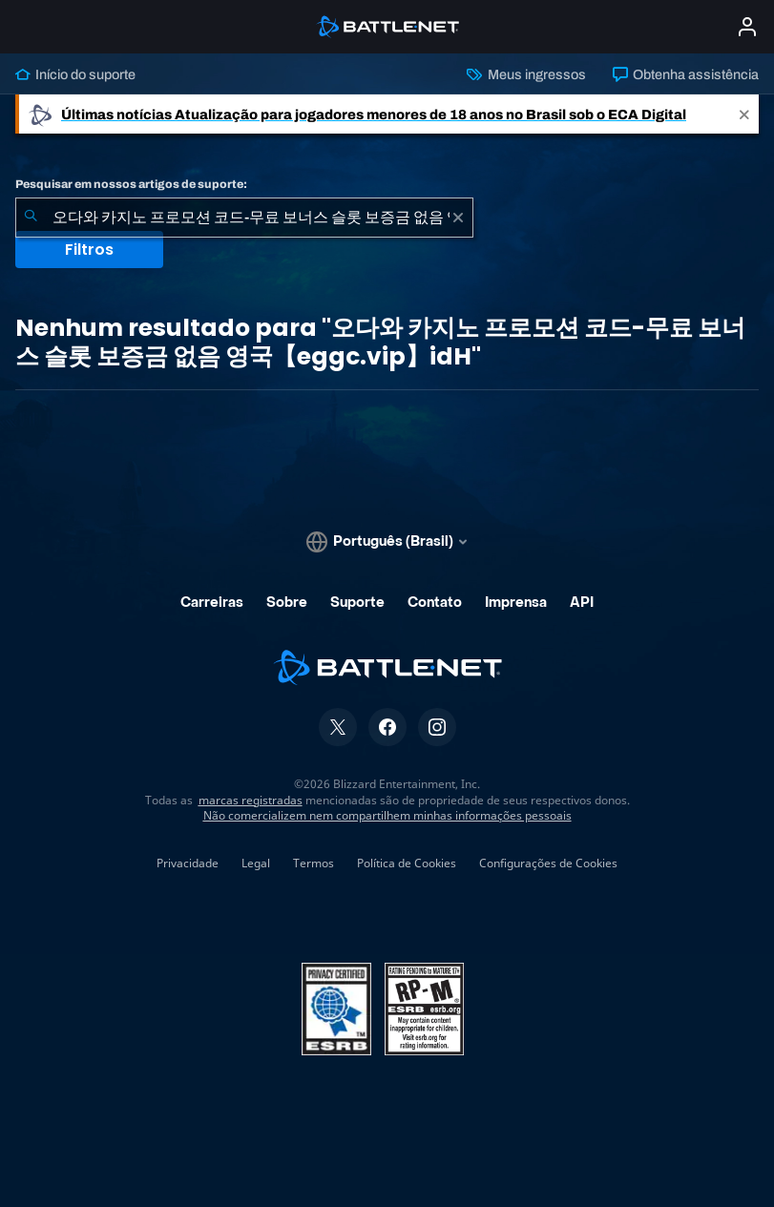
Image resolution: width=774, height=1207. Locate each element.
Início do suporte (75, 74)
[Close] (744, 114)
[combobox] (244, 218)
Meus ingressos (526, 74)
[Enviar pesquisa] (30, 218)
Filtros (89, 249)
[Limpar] (458, 218)
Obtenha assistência (686, 74)
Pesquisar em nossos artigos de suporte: (131, 184)
